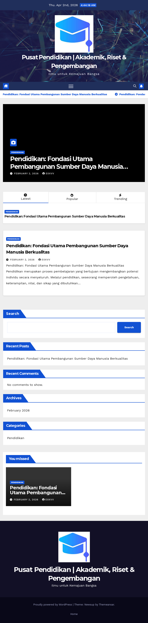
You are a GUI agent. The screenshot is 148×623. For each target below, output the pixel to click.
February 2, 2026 (27, 173)
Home (74, 614)
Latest (25, 197)
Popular (71, 197)
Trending (120, 197)
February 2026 (18, 410)
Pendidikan (17, 152)
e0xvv (48, 173)
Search (12, 314)
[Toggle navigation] (70, 86)
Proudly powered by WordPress (53, 604)
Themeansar (106, 604)
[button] (134, 86)
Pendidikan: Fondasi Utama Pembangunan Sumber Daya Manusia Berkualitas (66, 166)
